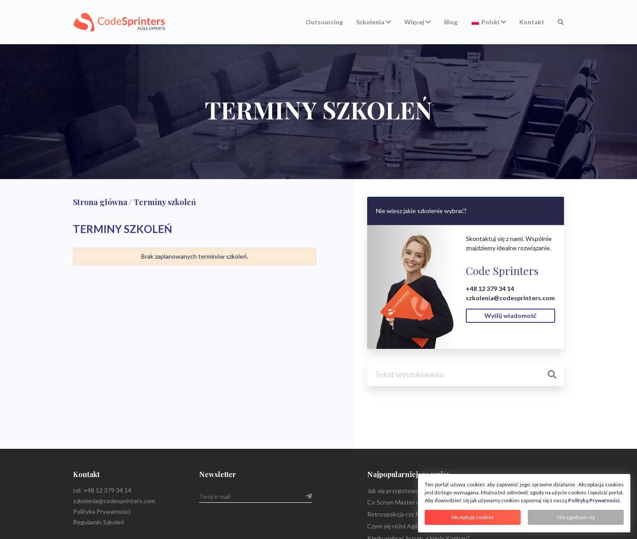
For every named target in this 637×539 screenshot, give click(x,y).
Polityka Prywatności (101, 511)
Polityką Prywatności (593, 500)
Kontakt (532, 22)
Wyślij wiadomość (510, 315)
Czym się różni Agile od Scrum (407, 526)
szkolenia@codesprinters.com (510, 298)
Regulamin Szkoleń (98, 522)
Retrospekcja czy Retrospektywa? (414, 514)
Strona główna (100, 202)
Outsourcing (324, 22)
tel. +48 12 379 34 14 (102, 490)
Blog (450, 22)
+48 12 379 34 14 (490, 288)
